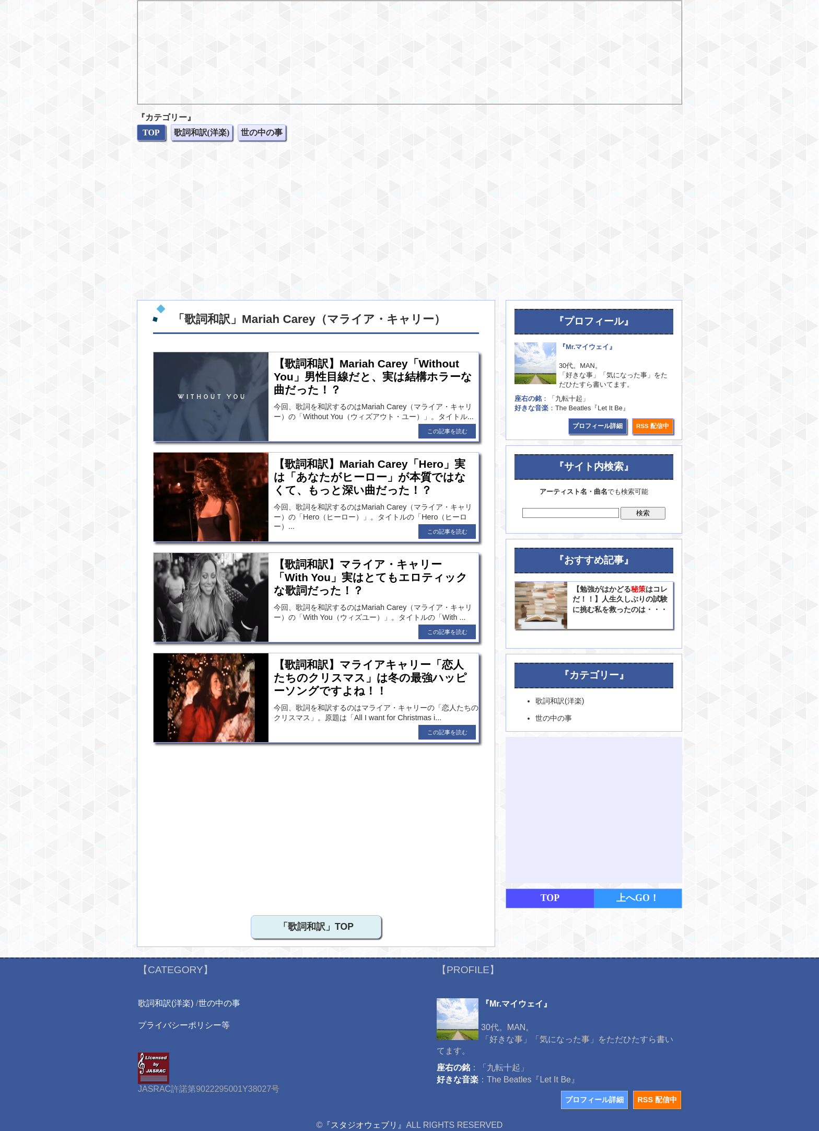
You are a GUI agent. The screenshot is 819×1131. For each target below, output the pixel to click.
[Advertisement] (409, 221)
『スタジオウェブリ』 (364, 1125)
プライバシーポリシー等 (184, 1025)
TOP (550, 898)
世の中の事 (219, 1003)
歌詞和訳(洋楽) (166, 1003)
